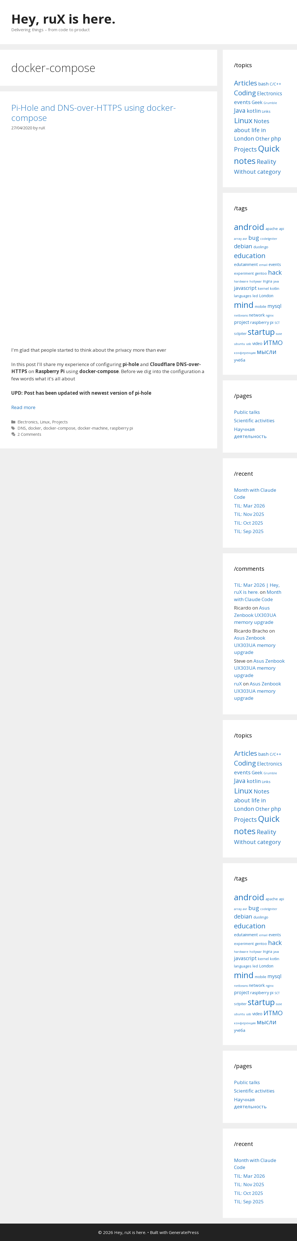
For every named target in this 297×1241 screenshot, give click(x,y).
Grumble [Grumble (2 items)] (270, 103)
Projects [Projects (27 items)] (245, 149)
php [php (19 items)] (276, 138)
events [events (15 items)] (242, 101)
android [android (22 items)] (249, 227)
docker (34, 428)
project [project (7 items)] (241, 322)
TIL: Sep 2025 (249, 531)
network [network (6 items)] (257, 315)
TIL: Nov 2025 (249, 514)
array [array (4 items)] (238, 239)
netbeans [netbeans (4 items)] (241, 315)
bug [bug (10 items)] (253, 238)
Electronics (27, 422)
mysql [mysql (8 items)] (274, 306)
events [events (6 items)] (275, 264)
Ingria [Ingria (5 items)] (267, 281)
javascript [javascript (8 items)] (245, 288)
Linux (45, 422)
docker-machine (93, 428)
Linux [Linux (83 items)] (243, 120)
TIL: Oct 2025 (248, 523)
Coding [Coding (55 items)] (245, 92)
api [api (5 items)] (281, 228)
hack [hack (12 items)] (275, 272)
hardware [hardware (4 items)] (241, 281)
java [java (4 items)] (276, 281)
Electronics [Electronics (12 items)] (269, 93)
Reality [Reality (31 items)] (266, 161)
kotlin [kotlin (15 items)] (254, 110)
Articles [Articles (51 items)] (245, 82)
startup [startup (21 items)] (261, 331)
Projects (60, 422)
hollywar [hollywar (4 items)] (255, 281)
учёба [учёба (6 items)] (239, 360)
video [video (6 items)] (257, 343)
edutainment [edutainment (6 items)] (246, 264)
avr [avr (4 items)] (245, 239)
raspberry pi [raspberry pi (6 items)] (261, 322)
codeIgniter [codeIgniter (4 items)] (268, 239)
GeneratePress (184, 1232)
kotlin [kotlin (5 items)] (274, 288)
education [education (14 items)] (250, 255)
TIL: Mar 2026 (249, 505)
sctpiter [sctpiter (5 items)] (240, 333)
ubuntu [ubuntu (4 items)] (239, 344)
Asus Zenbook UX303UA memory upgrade (255, 614)
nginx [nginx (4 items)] (270, 315)
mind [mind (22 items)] (244, 304)
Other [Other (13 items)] (262, 138)
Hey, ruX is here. (63, 18)
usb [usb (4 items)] (248, 344)
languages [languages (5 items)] (242, 295)
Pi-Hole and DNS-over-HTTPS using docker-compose (93, 112)
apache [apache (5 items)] (272, 228)
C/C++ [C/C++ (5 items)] (275, 84)
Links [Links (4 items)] (266, 111)
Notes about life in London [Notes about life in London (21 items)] (251, 129)
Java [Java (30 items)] (240, 110)
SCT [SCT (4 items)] (277, 323)
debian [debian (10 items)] (243, 246)
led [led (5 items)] (255, 295)
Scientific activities (254, 420)
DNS (21, 428)
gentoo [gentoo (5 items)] (261, 273)
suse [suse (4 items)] (279, 334)
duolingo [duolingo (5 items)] (260, 246)
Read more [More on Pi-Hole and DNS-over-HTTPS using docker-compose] (23, 407)
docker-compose (59, 428)
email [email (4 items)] (263, 265)
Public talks (247, 412)
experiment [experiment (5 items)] (244, 273)
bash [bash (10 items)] (263, 83)
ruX (238, 683)
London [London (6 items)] (266, 295)
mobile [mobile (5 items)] (260, 306)
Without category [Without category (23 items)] (257, 171)
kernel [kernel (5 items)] (263, 288)
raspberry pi (121, 428)
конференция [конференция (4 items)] (245, 353)
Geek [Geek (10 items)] (257, 102)
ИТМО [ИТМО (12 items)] (273, 342)
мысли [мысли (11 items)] (266, 352)
